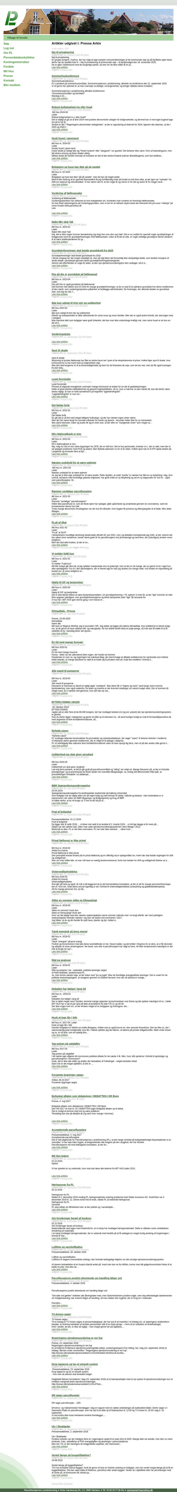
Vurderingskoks (61, 334)
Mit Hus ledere (60, 1156)
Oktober (71, 55)
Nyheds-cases (60, 730)
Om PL (8, 52)
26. (65, 224)
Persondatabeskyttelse (19, 57)
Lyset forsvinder (61, 379)
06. (65, 353)
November (72, 814)
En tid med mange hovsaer (67, 642)
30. (65, 704)
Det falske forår (61, 405)
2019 (80, 673)
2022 (80, 337)
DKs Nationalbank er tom (66, 434)
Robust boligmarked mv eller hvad (72, 107)
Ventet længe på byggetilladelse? (71, 1455)
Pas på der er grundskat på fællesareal (74, 274)
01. (65, 814)
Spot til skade (60, 350)
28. (65, 141)
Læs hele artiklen (60, 67)
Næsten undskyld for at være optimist (74, 462)
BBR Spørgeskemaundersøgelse (71, 785)
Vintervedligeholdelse (64, 871)
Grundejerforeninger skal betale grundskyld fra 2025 (82, 250)
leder (86, 547)
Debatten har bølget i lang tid (69, 988)
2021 (80, 465)
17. (65, 525)
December (72, 110)
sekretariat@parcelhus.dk (140, 1490)
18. (65, 78)
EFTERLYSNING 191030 (65, 702)
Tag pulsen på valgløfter (66, 1043)
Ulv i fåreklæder (61, 1426)
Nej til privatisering (63, 52)
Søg (6, 43)
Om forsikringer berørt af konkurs (71, 1218)
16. (65, 408)
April (69, 645)
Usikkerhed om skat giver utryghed (72, 754)
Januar (70, 277)
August (70, 78)
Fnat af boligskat (61, 811)
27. (65, 1317)
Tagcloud (68, 1483)
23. (65, 1340)
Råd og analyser (61, 960)
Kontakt (9, 80)
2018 (80, 814)
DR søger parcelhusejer (65, 1395)
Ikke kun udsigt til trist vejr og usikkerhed (76, 303)
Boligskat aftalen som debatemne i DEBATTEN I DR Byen (85, 1096)
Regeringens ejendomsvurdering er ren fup (77, 1338)
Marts (69, 224)
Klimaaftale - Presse (63, 611)
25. (65, 788)
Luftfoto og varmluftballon (67, 1247)
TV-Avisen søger (61, 1314)
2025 (77, 55)
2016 (80, 1158)
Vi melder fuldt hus (63, 553)
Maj (68, 1099)
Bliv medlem (12, 85)
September (72, 337)
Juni (69, 613)
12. (65, 494)
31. (65, 556)
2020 (80, 585)
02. (65, 1132)
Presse (8, 75)
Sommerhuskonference (65, 76)
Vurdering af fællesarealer (67, 193)
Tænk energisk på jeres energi (69, 931)
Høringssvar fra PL (63, 1184)
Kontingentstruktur (16, 62)
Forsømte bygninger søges (68, 1074)
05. (65, 253)
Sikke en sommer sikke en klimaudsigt (74, 900)
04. (65, 1099)
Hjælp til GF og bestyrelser (67, 582)
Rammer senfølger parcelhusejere (72, 491)
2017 (80, 1020)
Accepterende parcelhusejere (69, 1129)
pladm (86, 55)
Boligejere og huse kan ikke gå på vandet (76, 167)
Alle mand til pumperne (65, 670)
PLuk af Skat (59, 522)
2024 (80, 110)
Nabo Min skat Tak (62, 221)
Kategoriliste (57, 1483)
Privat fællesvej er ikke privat (69, 840)
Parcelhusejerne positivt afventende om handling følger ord (87, 1278)
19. (65, 673)
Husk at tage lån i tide (64, 1017)
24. (65, 55)
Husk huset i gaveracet (65, 138)
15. (65, 337)
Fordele (9, 66)
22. (65, 169)
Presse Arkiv (66, 70)
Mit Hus (9, 71)
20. (65, 110)
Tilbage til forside (17, 37)
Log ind (9, 48)
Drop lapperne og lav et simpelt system (75, 1364)
